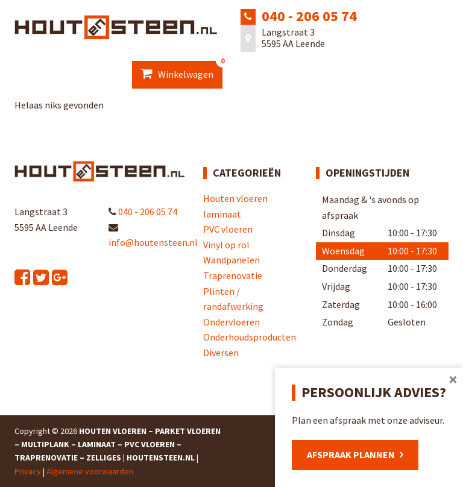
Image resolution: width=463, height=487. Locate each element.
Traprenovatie (232, 275)
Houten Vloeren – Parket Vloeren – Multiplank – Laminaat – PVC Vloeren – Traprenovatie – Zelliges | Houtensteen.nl (117, 444)
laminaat (222, 214)
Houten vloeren (235, 198)
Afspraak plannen (351, 454)
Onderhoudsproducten (249, 337)
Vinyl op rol (226, 245)
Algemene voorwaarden (89, 471)
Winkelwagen (181, 70)
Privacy (27, 471)
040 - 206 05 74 (309, 16)
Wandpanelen (231, 260)
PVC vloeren (228, 229)
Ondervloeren (231, 322)
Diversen (221, 353)
